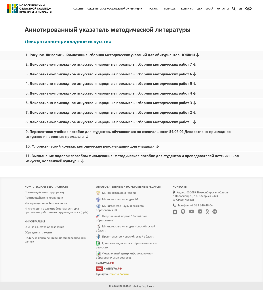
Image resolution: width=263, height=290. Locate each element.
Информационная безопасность (46, 204)
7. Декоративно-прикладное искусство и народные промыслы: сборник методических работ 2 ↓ (111, 113)
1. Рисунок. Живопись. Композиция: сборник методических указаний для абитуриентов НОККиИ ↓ (112, 55)
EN (240, 8)
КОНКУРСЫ (187, 8)
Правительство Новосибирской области (128, 238)
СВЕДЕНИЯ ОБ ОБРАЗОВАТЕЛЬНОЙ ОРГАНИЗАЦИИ (115, 8)
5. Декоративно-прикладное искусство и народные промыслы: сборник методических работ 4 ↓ (111, 93)
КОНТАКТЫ (223, 8)
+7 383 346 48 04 (201, 207)
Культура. (112, 275)
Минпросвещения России (119, 194)
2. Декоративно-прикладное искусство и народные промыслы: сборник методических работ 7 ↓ (111, 65)
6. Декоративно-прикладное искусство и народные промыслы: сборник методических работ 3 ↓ (111, 103)
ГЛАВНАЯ (29, 8)
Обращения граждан (38, 234)
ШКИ (199, 8)
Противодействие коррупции (44, 199)
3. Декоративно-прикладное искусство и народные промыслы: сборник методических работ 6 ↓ (111, 74)
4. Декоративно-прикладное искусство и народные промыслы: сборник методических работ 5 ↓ (111, 84)
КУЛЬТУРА (105, 264)
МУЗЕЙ (209, 8)
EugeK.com (148, 286)
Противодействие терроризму (44, 193)
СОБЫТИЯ (78, 8)
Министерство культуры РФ (120, 201)
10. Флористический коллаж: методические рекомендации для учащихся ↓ (92, 146)
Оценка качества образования (44, 228)
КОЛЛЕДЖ (171, 8)
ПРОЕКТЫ (154, 8)
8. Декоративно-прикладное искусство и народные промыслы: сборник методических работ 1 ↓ (111, 122)
